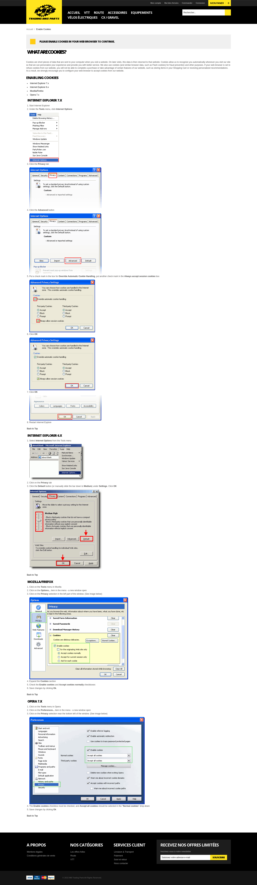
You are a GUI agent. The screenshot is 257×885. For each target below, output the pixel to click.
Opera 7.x (34, 95)
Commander (187, 3)
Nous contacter (121, 863)
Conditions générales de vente (41, 855)
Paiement (118, 855)
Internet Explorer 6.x (39, 87)
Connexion (200, 3)
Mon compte (156, 3)
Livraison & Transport (124, 852)
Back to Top (32, 428)
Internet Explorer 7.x (39, 83)
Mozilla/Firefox (37, 91)
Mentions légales (35, 852)
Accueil (29, 29)
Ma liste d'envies (171, 3)
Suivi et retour (120, 859)
